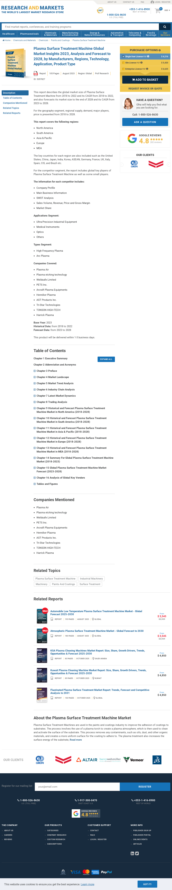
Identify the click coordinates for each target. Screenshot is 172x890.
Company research (56, 835)
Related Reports (11, 113)
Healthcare (8, 33)
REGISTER (145, 786)
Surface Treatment (90, 584)
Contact (94, 830)
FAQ (142, 2)
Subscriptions (54, 844)
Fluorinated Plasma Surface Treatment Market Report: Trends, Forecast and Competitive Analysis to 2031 (99, 691)
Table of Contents (12, 98)
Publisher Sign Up (142, 830)
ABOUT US (112, 2)
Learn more (87, 884)
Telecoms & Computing (134, 33)
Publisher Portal (142, 835)
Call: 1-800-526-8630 (145, 114)
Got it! (147, 884)
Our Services (165, 33)
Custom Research (56, 839)
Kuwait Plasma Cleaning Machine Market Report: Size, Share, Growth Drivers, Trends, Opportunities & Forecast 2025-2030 (98, 672)
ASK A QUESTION (145, 122)
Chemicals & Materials (50, 33)
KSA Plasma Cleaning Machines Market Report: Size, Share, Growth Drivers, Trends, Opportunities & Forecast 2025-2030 (97, 652)
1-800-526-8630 (116, 14)
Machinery (41, 584)
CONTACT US (128, 2)
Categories (52, 830)
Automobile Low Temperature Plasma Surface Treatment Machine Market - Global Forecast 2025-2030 (96, 613)
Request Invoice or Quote (145, 88)
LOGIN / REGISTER (160, 2)
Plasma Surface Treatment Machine (55, 578)
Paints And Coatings (63, 584)
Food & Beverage (151, 33)
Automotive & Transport (117, 33)
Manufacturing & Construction (70, 33)
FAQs (92, 835)
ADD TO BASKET (145, 79)
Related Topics (11, 108)
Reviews (8, 839)
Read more (76, 739)
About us (8, 830)
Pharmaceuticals (29, 33)
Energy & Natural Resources (94, 33)
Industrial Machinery (91, 578)
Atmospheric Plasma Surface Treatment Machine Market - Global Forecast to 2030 (97, 630)
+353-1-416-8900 (139, 9)
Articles (137, 844)
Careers (8, 835)
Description (9, 93)
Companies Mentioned (15, 103)
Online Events (140, 839)
